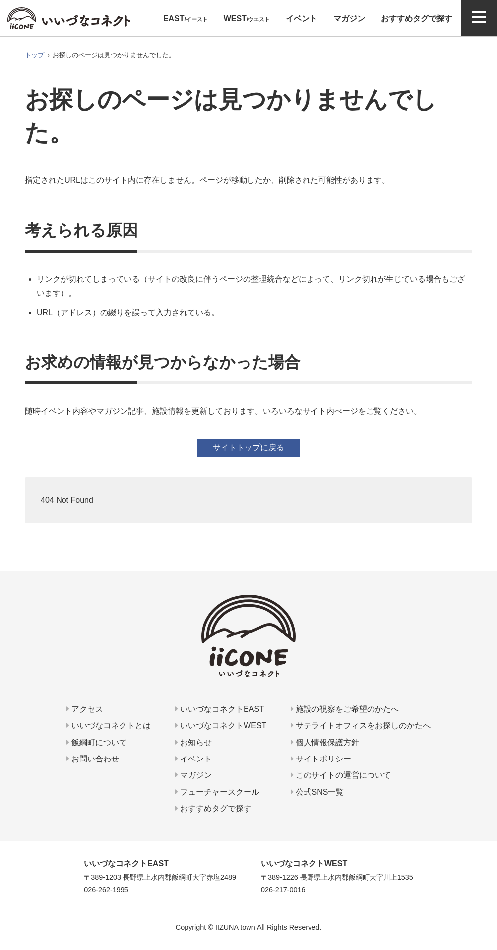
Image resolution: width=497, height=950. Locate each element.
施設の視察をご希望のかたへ (345, 709)
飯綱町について (96, 742)
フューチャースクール (217, 792)
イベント (193, 759)
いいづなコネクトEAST (219, 709)
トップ (34, 55)
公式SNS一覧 (317, 792)
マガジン (193, 775)
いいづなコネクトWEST (221, 725)
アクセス (84, 709)
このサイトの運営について (341, 775)
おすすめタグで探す (213, 808)
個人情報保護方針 (325, 742)
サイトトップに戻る (248, 447)
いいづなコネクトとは (108, 725)
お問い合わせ (92, 759)
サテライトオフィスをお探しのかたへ (361, 725)
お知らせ (193, 742)
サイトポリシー (321, 759)
